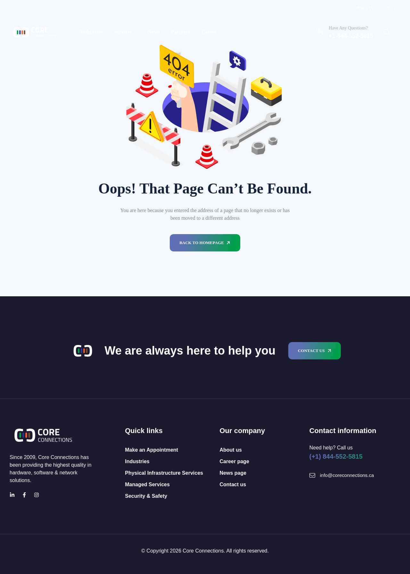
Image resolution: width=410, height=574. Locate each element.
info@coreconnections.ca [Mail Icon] (347, 475)
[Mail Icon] (312, 475)
